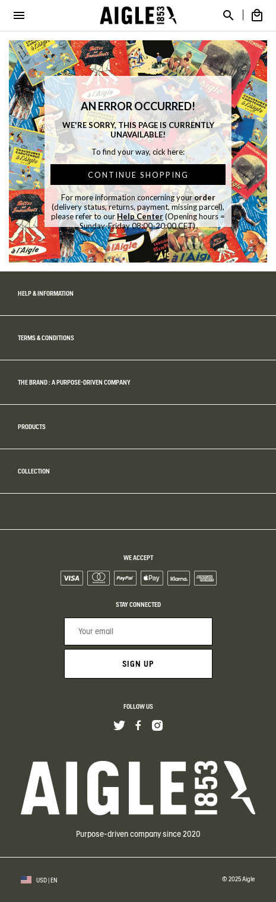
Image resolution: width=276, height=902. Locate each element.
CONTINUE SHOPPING (138, 175)
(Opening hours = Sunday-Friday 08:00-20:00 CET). (153, 221)
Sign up (138, 663)
